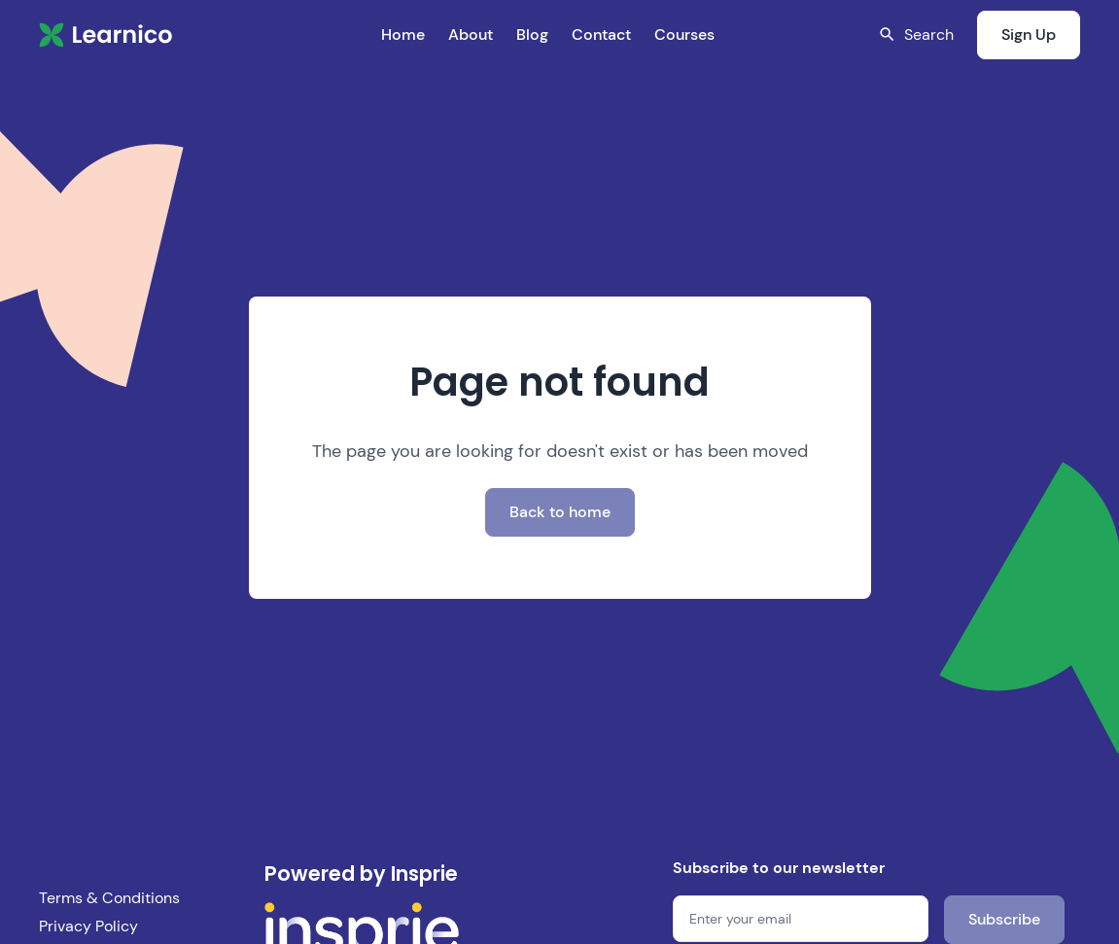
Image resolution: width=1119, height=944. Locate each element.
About (470, 34)
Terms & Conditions (109, 898)
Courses (684, 34)
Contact (601, 34)
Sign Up (1028, 34)
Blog (532, 34)
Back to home (560, 512)
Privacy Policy (88, 926)
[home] (106, 35)
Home (403, 34)
